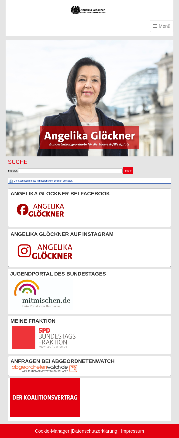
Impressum (132, 431)
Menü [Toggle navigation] (161, 26)
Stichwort (12, 170)
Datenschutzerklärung (94, 431)
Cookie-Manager (52, 431)
